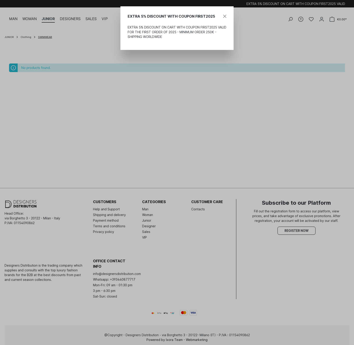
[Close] (224, 16)
